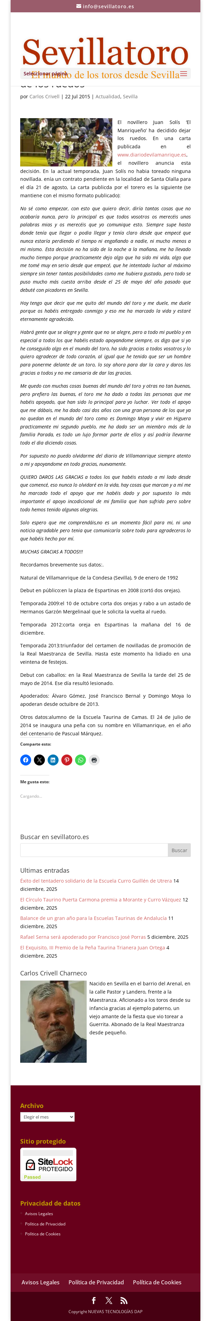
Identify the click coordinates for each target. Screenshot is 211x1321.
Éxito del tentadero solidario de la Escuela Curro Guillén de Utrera (96, 880)
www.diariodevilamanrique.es (151, 154)
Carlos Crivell (44, 96)
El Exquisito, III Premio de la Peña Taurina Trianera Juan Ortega (92, 947)
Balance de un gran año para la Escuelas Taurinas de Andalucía (93, 918)
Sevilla (130, 96)
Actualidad (108, 96)
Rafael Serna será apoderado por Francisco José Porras (83, 937)
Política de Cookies (43, 1234)
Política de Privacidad (45, 1224)
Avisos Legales (39, 1214)
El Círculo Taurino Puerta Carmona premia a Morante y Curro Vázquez (100, 899)
